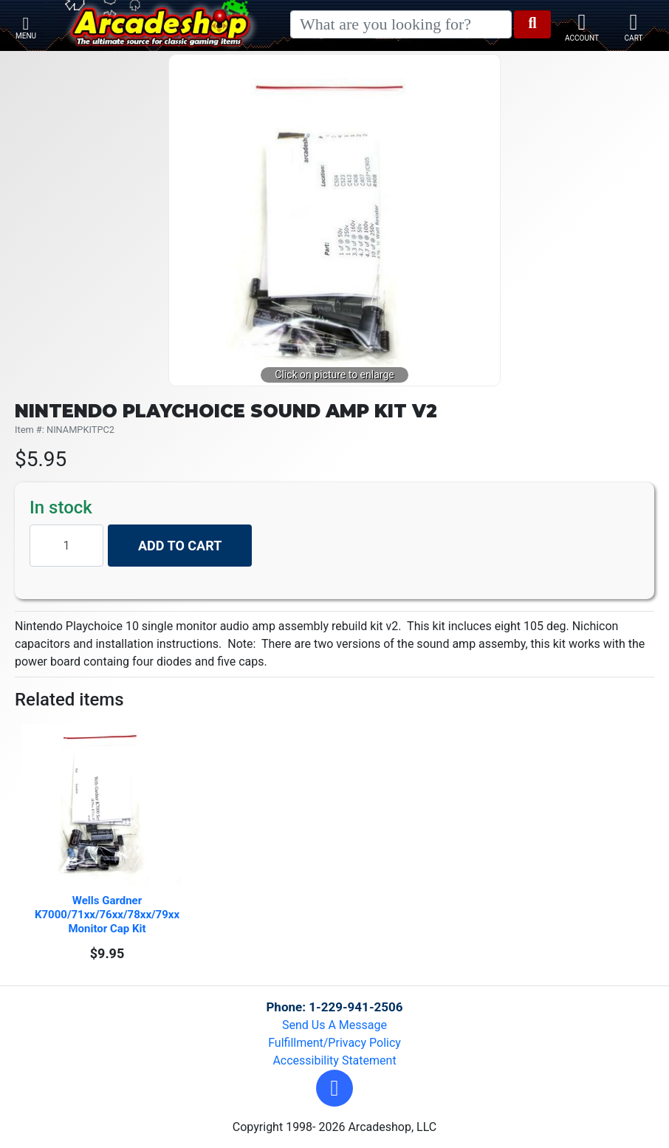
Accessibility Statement (334, 1060)
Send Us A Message (334, 1025)
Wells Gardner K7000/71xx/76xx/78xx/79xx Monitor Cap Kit (108, 914)
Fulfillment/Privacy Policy (334, 1043)
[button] (334, 1088)
